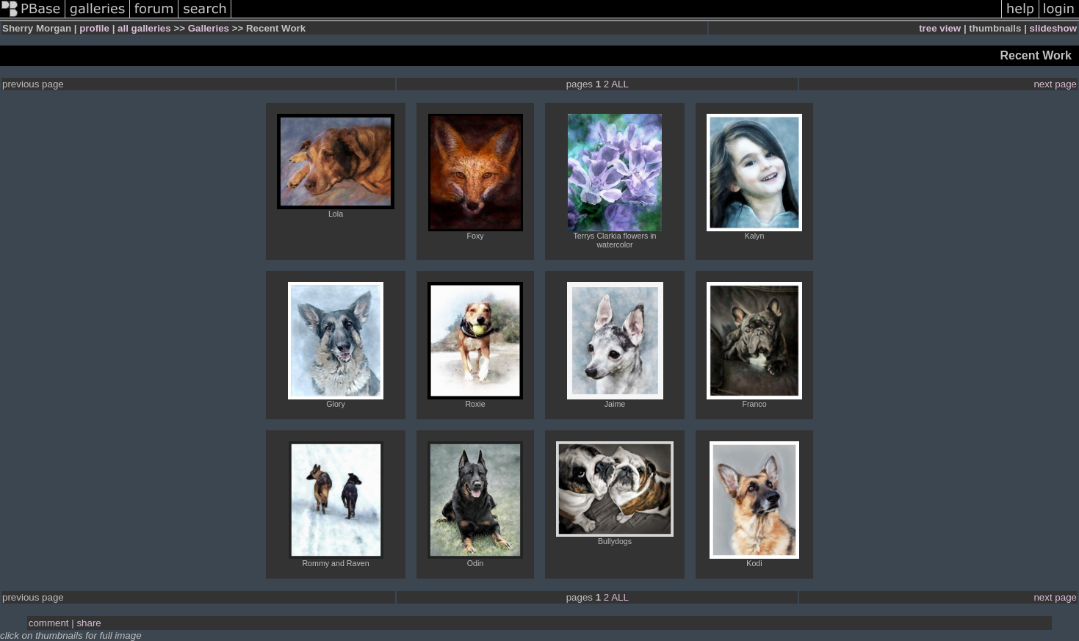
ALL (620, 84)
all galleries (144, 28)
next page (1055, 84)
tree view (940, 28)
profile (94, 28)
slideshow (1053, 28)
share (88, 623)
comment (49, 623)
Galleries (208, 28)
